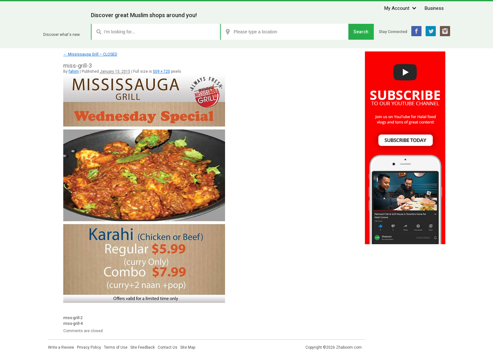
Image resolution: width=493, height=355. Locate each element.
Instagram (445, 31)
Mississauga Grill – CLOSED (90, 54)
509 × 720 (161, 71)
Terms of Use (115, 347)
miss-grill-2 (73, 318)
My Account (396, 8)
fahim (74, 71)
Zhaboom (64, 26)
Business (434, 8)
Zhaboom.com (349, 347)
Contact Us (167, 347)
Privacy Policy (89, 347)
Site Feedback (142, 347)
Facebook (416, 31)
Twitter (431, 31)
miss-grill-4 (73, 323)
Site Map (187, 347)
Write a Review (61, 347)
